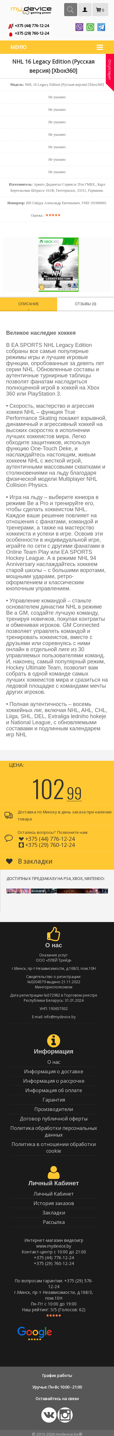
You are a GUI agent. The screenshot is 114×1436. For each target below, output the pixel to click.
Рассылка (54, 1219)
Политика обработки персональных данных (53, 1129)
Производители (53, 1106)
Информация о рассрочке (54, 1078)
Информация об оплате (53, 1088)
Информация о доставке (53, 1069)
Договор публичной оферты (54, 1116)
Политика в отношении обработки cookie (54, 1145)
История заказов (53, 1200)
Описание (28, 301)
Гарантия (54, 1097)
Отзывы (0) (85, 301)
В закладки (29, 858)
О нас (53, 1059)
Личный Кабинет (53, 1191)
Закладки (54, 1210)
